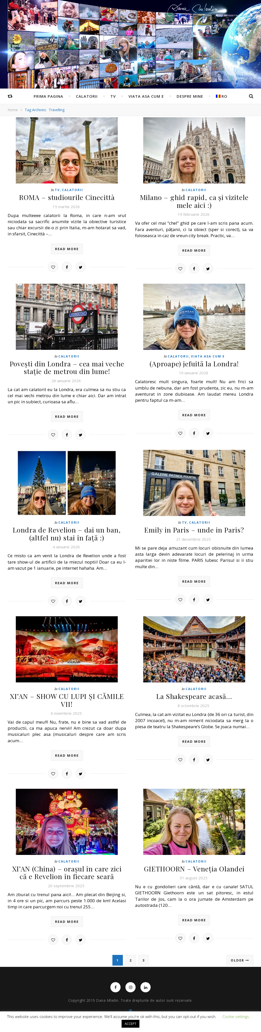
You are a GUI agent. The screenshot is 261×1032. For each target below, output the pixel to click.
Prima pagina (48, 96)
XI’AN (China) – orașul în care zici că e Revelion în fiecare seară (67, 869)
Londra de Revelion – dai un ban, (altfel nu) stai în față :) (67, 532)
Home (13, 109)
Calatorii (87, 96)
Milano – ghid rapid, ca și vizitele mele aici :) (194, 201)
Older (240, 956)
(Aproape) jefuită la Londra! (194, 362)
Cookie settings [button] (236, 1016)
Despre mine (190, 96)
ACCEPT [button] (130, 1023)
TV (113, 96)
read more (67, 248)
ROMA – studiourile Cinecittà (67, 197)
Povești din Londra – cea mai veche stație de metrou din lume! (67, 366)
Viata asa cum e (146, 96)
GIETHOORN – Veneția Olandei (194, 865)
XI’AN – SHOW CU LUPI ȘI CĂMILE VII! (67, 697)
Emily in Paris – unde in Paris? (194, 528)
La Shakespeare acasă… (194, 693)
